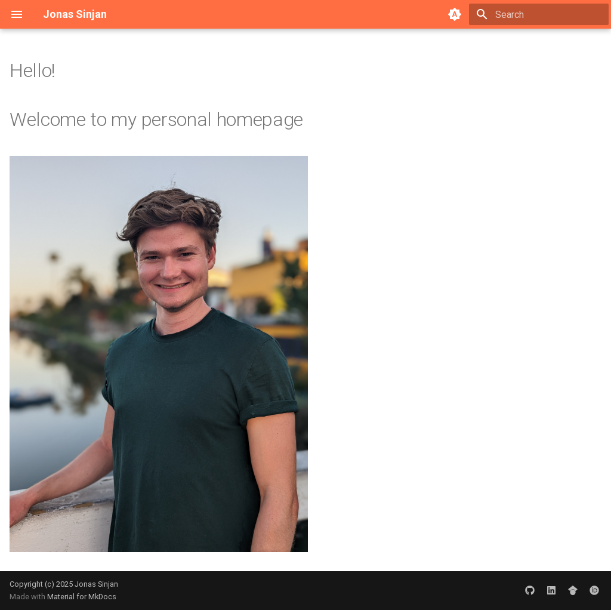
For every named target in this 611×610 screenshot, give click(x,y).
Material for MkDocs (81, 596)
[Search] (539, 14)
